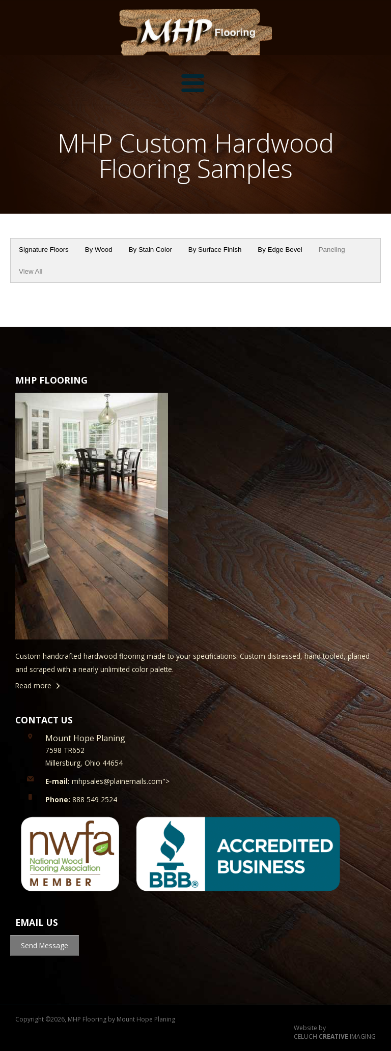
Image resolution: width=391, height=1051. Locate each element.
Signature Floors (44, 249)
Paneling (332, 249)
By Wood (99, 249)
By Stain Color (150, 249)
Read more (33, 685)
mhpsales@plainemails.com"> (107, 781)
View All (30, 271)
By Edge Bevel (280, 249)
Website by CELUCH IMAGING (335, 1032)
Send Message (44, 945)
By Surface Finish (214, 249)
